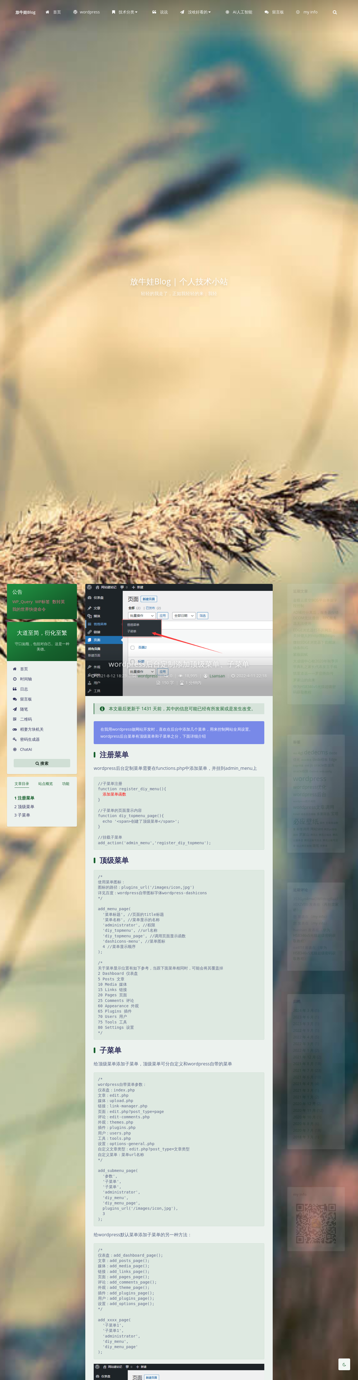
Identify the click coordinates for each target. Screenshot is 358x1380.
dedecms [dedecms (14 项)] (316, 756)
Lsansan (217, 675)
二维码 (22, 719)
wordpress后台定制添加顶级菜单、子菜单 (179, 664)
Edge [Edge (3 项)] (336, 765)
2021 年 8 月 (300, 1079)
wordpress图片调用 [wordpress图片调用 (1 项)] (301, 816)
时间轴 (22, 678)
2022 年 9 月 (300, 1038)
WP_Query (22, 601)
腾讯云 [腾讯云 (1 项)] (313, 856)
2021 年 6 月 (300, 1095)
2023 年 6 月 (300, 1022)
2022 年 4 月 (300, 1046)
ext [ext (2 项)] (304, 772)
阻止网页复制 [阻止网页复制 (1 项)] (301, 870)
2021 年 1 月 (300, 1119)
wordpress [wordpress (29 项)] (308, 787)
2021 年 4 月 (300, 1103)
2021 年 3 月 (300, 1111)
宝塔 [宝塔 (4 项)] (338, 830)
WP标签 (42, 601)
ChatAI (22, 749)
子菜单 (24, 815)
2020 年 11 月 (302, 1136)
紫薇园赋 (297, 670)
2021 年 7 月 (300, 1087)
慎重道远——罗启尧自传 (312, 693)
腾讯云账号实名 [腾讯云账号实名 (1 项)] (312, 863)
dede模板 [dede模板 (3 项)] (321, 765)
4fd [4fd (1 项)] (290, 757)
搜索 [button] (42, 763)
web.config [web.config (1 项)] (327, 779)
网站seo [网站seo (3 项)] (316, 849)
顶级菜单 (26, 806)
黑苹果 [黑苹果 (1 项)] (325, 870)
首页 (20, 668)
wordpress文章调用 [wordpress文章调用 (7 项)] (313, 823)
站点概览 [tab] (45, 783)
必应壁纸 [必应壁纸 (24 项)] (303, 840)
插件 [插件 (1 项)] (324, 842)
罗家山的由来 (301, 701)
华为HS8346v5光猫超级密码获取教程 (314, 947)
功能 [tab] (65, 783)
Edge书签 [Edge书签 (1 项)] (294, 772)
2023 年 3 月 (300, 1030)
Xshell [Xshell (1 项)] (292, 831)
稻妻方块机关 (28, 729)
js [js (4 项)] (310, 771)
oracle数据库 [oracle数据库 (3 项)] (326, 772)
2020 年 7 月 (300, 1160)
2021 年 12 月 (302, 1071)
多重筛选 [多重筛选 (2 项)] (325, 830)
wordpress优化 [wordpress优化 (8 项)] (308, 798)
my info (319, 924)
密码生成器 (26, 739)
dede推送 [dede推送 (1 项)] (304, 765)
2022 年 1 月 (300, 1063)
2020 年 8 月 (300, 1152)
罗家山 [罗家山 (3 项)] (301, 856)
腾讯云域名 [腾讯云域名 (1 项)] (327, 856)
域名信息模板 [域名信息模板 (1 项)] (306, 831)
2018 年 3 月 (300, 1168)
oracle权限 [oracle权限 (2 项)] (297, 778)
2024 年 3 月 (300, 1014)
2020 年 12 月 (302, 1127)
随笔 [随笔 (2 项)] (316, 869)
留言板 (22, 699)
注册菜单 (26, 798)
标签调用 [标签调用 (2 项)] (300, 849)
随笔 (20, 709)
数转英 (58, 601)
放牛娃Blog (25, 12)
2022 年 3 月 (300, 1054)
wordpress (148, 675)
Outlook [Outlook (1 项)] (313, 779)
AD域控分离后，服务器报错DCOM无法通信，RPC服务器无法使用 (315, 625)
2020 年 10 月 (302, 1144)
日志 (20, 689)
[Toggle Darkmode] (344, 1364)
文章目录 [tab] (22, 783)
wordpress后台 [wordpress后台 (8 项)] (308, 807)
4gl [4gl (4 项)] (297, 757)
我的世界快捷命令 (29, 609)
